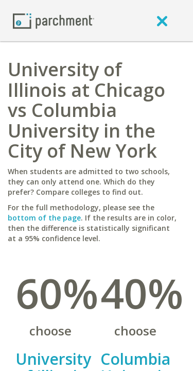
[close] (162, 20)
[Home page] (53, 20)
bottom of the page (44, 218)
